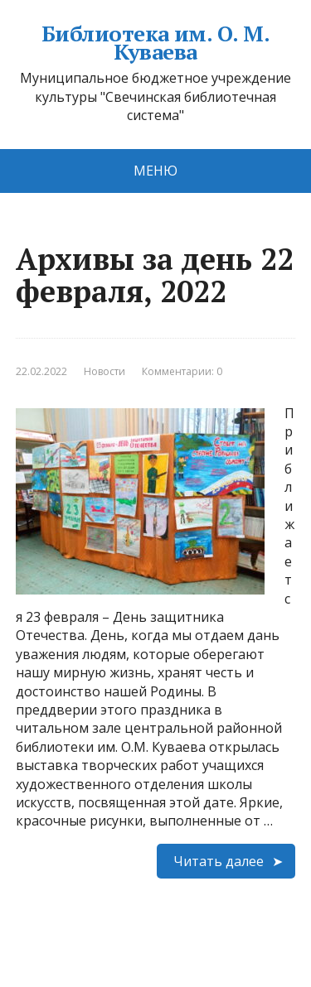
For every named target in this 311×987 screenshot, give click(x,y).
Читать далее (218, 861)
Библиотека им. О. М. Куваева (155, 42)
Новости (104, 371)
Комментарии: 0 (182, 371)
